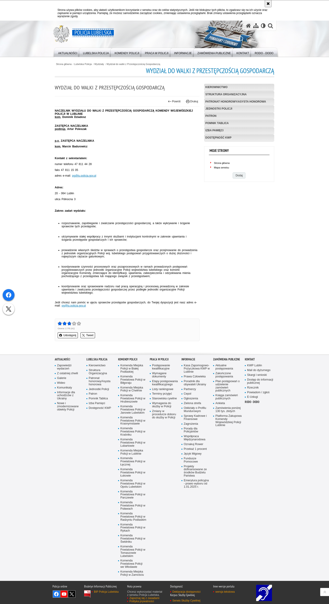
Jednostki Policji (218, 108)
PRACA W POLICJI (159, 359)
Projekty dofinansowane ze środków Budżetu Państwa (195, 471)
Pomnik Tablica (217, 123)
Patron (211, 115)
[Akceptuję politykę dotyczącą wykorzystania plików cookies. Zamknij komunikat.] (268, 3)
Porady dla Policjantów (191, 430)
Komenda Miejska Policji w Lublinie (131, 452)
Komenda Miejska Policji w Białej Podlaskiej (131, 368)
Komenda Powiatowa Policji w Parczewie (132, 494)
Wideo (61, 382)
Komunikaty (64, 387)
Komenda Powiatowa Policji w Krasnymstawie (132, 420)
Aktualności (62, 359)
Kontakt (250, 359)
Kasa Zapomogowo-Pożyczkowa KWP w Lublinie (197, 368)
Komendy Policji (127, 359)
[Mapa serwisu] (256, 26)
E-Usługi (252, 396)
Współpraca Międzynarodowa (194, 438)
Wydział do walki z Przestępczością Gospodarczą (133, 64)
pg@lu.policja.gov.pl (84, 175)
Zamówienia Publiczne (226, 359)
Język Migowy (193, 453)
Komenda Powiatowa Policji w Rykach (132, 527)
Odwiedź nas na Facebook (56, 594)
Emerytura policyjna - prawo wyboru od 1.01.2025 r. (196, 483)
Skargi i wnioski (257, 375)
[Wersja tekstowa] (263, 26)
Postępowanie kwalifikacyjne (161, 367)
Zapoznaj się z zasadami (144, 598)
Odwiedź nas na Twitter (71, 594)
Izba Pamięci (214, 130)
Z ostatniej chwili (67, 373)
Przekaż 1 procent (195, 449)
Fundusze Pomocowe (191, 460)
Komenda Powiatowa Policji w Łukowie (132, 472)
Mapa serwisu (221, 167)
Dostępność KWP (218, 137)
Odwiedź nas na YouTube (64, 594)
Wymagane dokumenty (159, 375)
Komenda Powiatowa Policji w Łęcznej (132, 461)
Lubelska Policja (83, 64)
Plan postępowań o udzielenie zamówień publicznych (227, 386)
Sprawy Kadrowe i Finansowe (195, 418)
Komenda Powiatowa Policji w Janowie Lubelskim (132, 409)
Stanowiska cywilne (164, 398)
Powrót (174, 101)
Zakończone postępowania (224, 375)
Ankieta (220, 403)
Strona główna (64, 64)
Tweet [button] (87, 335)
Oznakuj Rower (193, 444)
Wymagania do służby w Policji (161, 405)
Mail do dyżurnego (258, 370)
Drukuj (192, 101)
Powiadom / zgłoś (258, 392)
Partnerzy (190, 389)
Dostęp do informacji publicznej (260, 381)
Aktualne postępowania (224, 367)
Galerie (61, 378)
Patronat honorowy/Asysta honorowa (235, 101)
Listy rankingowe (162, 389)
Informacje (188, 359)
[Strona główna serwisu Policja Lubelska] (248, 26)
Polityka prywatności (141, 601)
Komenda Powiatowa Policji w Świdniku (132, 538)
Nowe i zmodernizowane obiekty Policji (68, 406)
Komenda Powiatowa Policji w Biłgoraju (132, 379)
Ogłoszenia (191, 398)
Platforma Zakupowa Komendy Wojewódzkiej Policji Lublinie (228, 421)
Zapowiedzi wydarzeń (64, 367)
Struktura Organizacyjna (226, 94)
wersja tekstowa (225, 591)
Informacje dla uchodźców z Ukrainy (66, 395)
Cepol (187, 393)
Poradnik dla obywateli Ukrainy (195, 383)
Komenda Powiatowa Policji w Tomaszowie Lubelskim (132, 551)
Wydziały (99, 64)
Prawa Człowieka (195, 376)
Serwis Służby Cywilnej (186, 600)
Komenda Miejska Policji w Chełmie (131, 389)
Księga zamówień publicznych (226, 397)
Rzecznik (253, 387)
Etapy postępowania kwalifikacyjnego (165, 383)
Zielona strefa (192, 403)
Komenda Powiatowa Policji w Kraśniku (132, 431)
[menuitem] (67, 52)
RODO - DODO (252, 402)
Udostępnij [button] (67, 335)
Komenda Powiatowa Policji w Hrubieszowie (132, 398)
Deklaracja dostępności (186, 591)
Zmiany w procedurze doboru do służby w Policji (164, 414)
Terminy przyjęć (162, 393)
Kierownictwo (216, 87)
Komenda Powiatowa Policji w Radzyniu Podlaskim (133, 516)
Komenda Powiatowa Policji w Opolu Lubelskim (132, 483)
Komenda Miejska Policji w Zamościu (132, 573)
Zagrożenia (191, 423)
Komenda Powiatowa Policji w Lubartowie (132, 442)
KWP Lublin (254, 365)
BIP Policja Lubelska (106, 591)
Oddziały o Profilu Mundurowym (195, 410)
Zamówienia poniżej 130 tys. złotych (228, 410)
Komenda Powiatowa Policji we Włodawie (131, 563)
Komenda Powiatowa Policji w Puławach (132, 505)
